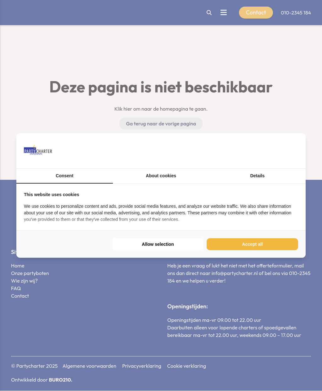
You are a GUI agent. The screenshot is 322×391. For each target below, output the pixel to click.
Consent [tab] (64, 175)
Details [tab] (257, 175)
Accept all (252, 244)
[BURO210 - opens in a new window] (274, 151)
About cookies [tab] (161, 175)
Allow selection (158, 244)
